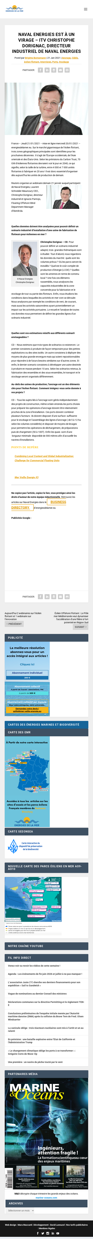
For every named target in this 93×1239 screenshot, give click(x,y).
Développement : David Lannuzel (49, 1225)
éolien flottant (31, 62)
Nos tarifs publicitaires (77, 1225)
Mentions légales (47, 1228)
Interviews (45, 62)
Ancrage (66, 58)
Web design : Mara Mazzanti (18, 1225)
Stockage (64, 62)
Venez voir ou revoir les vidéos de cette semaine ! (34, 965)
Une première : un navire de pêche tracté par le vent (35, 1062)
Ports (55, 62)
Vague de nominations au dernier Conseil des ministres (37, 993)
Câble (75, 58)
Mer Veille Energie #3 (26, 477)
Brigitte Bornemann (35, 58)
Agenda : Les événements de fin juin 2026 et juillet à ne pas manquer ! (45, 974)
